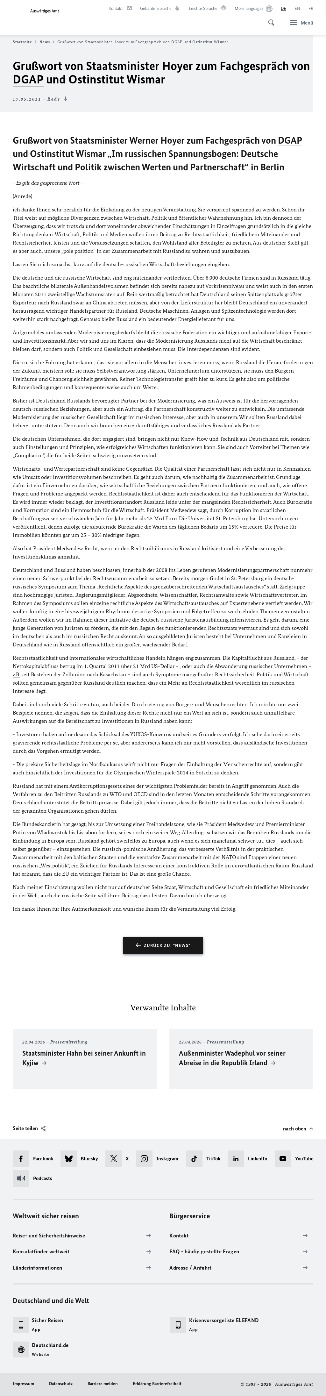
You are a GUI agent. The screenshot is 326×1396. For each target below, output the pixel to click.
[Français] (310, 8)
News (46, 42)
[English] (297, 8)
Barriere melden (103, 1383)
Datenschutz (61, 1383)
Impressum (23, 1383)
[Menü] (300, 22)
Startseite (25, 42)
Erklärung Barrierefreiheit (157, 1383)
